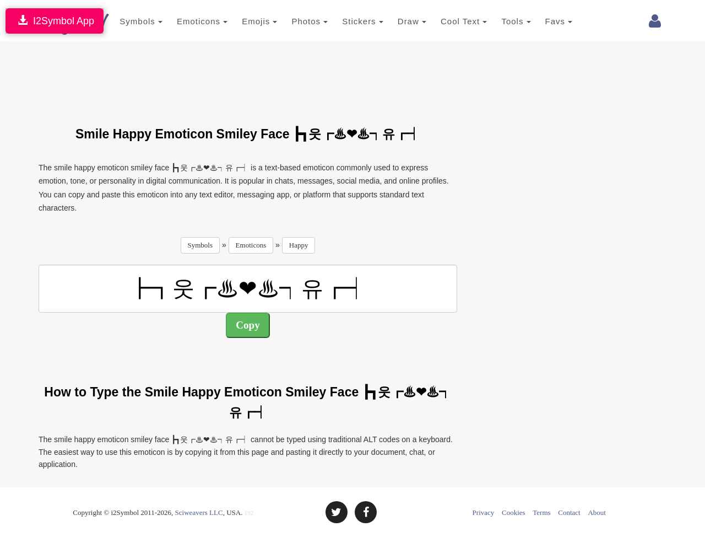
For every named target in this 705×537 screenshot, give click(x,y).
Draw (398, 21)
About (597, 512)
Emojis (246, 21)
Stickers (349, 21)
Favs (545, 21)
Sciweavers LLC (199, 512)
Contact (569, 512)
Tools (502, 21)
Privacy (484, 512)
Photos (296, 21)
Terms (541, 512)
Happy (298, 245)
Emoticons (189, 21)
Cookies (513, 512)
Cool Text (450, 21)
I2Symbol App (54, 20)
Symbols (127, 21)
